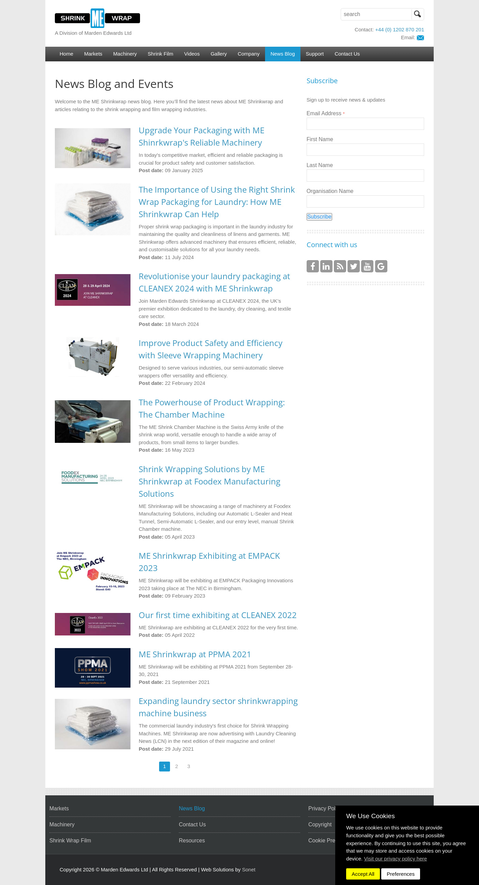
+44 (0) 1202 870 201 (399, 29)
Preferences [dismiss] (401, 874)
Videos (192, 54)
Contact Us (347, 54)
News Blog (283, 54)
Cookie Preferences (332, 840)
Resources (192, 840)
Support (315, 54)
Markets (93, 54)
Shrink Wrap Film (70, 840)
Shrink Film (160, 54)
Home (66, 54)
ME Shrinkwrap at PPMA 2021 (195, 654)
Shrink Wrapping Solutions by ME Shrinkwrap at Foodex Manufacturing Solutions (209, 481)
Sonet (249, 869)
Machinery (125, 54)
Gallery (219, 54)
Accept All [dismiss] (363, 874)
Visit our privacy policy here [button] (395, 858)
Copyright (319, 824)
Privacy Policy (325, 808)
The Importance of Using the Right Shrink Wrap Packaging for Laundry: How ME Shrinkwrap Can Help (217, 202)
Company (249, 54)
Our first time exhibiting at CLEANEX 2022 (218, 614)
